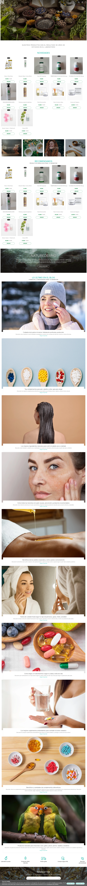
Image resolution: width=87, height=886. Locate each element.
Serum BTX (25, 128)
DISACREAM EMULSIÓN (8, 102)
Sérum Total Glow (8, 76)
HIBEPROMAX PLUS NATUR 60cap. (59, 76)
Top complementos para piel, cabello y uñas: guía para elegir (43, 389)
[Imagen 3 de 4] (54, 147)
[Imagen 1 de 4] (12, 147)
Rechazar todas (80, 883)
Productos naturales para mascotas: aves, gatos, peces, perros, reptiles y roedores (43, 846)
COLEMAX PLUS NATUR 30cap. (76, 76)
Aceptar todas (70, 883)
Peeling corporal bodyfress (25, 102)
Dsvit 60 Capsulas (41, 76)
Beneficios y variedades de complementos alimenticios (43, 787)
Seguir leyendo (43, 335)
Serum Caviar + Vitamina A (8, 128)
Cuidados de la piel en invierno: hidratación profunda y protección (43, 332)
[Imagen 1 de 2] (43, 20)
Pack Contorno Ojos (58, 102)
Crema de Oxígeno (74, 102)
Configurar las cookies (52, 884)
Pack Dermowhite (42, 102)
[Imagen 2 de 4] (33, 147)
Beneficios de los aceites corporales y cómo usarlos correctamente (43, 560)
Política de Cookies (57, 883)
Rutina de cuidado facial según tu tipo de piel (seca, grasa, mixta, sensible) (43, 617)
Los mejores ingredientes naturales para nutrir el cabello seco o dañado (43, 446)
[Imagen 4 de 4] (75, 147)
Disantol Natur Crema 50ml (25, 76)
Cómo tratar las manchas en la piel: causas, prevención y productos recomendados (43, 503)
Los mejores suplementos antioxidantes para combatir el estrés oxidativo (43, 730)
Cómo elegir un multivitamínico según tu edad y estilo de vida (43, 673)
